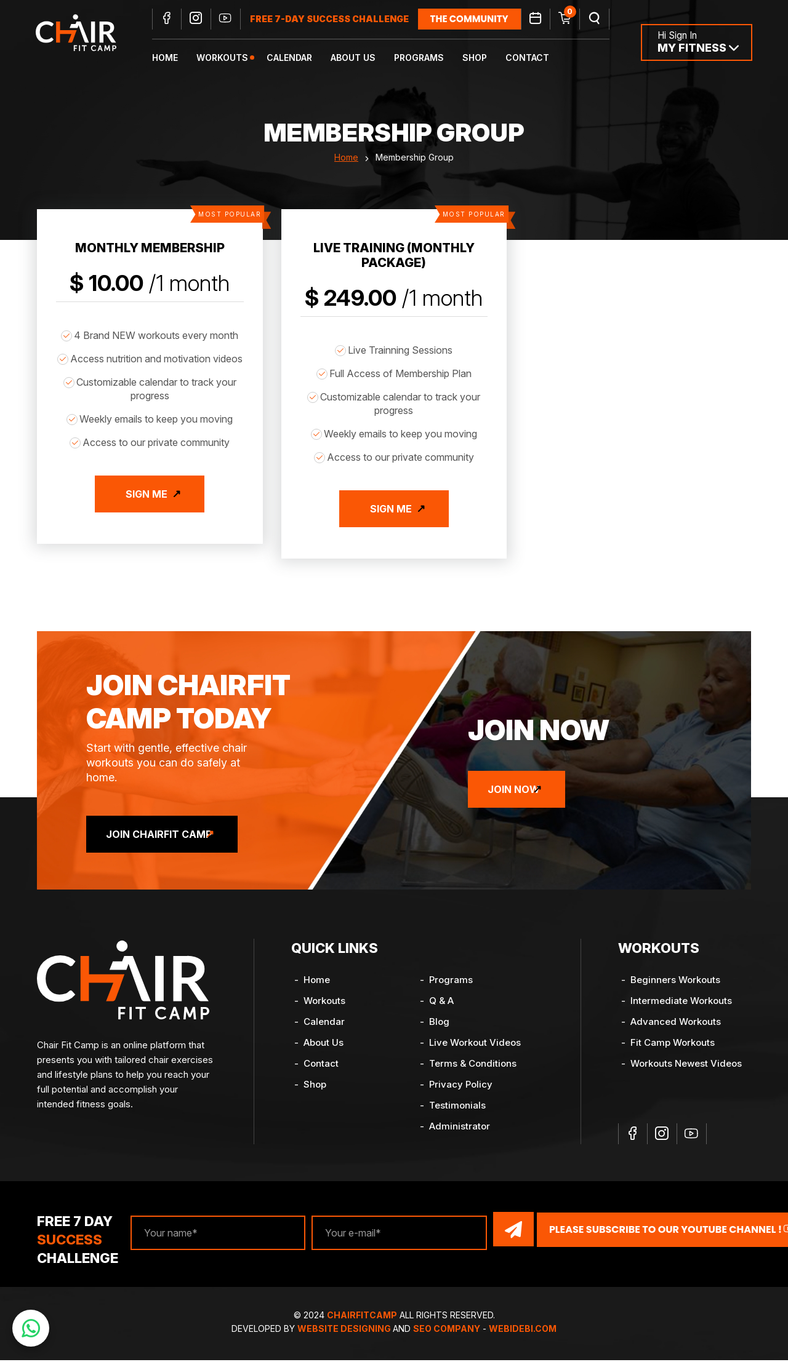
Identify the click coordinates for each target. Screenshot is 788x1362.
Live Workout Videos (475, 1045)
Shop (487, 59)
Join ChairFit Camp (170, 837)
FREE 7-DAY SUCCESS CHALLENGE (342, 20)
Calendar (302, 59)
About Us (366, 59)
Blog (439, 1024)
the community (482, 20)
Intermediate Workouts (681, 1004)
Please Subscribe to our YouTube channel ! (641, 1232)
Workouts (235, 59)
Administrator (459, 1129)
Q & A (441, 1004)
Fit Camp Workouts (672, 1045)
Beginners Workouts (675, 983)
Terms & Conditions (473, 1066)
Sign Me (146, 508)
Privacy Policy (460, 1087)
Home (178, 59)
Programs (432, 59)
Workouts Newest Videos (686, 1066)
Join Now (525, 792)
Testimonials (457, 1108)
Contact (540, 59)
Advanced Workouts (675, 1024)
